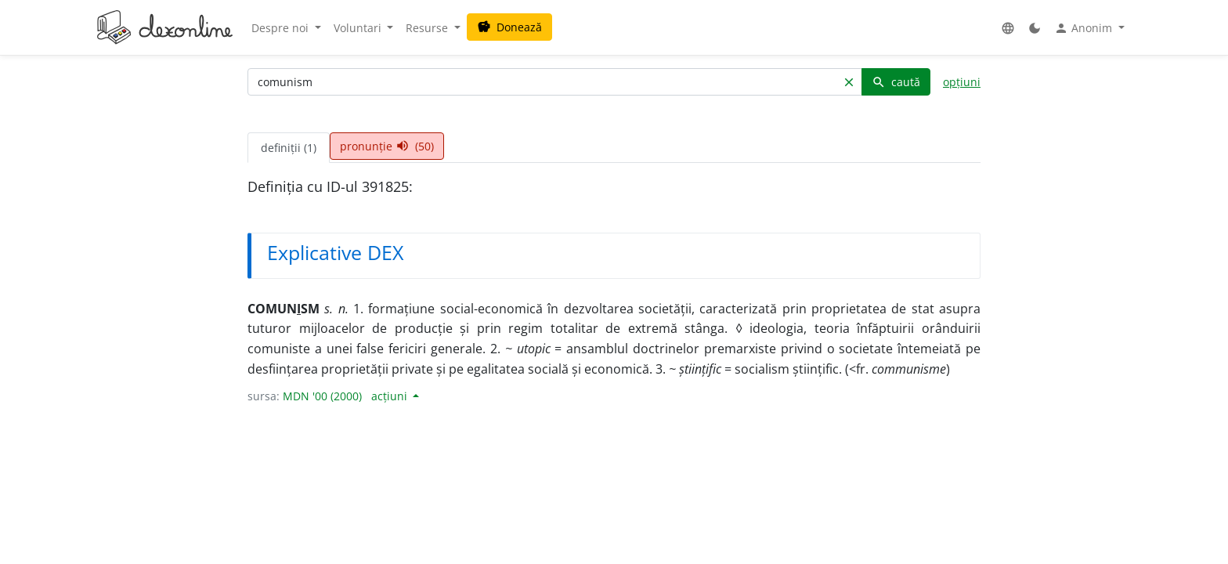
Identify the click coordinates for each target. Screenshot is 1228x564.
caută (896, 81)
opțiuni (962, 81)
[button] (1008, 27)
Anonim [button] (1084, 28)
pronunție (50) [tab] (387, 146)
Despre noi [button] (281, 27)
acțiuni (390, 396)
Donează (509, 27)
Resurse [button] (428, 27)
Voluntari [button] (359, 27)
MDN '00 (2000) (322, 396)
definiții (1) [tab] (288, 147)
